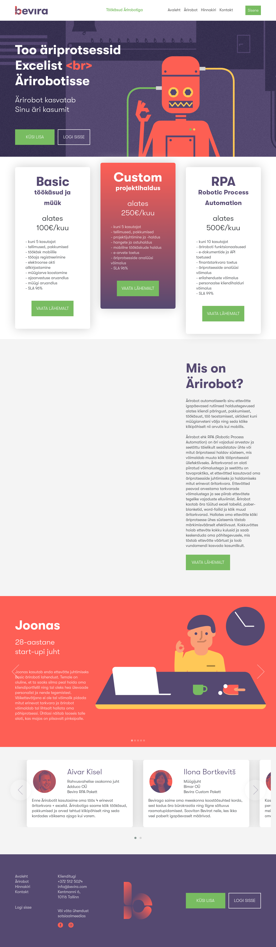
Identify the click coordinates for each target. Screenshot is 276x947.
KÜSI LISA (35, 137)
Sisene (253, 10)
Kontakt (226, 10)
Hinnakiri (208, 10)
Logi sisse (74, 137)
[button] (15, 671)
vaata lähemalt (52, 308)
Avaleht (174, 10)
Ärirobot (191, 10)
